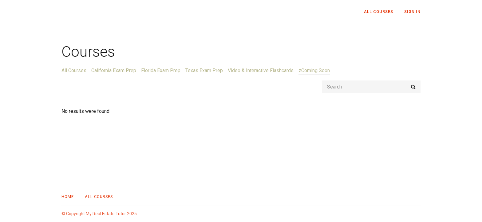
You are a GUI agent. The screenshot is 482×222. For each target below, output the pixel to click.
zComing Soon (314, 70)
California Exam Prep (113, 70)
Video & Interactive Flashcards (261, 70)
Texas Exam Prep (204, 70)
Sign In (412, 11)
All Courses (378, 11)
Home (67, 196)
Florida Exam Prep (160, 70)
